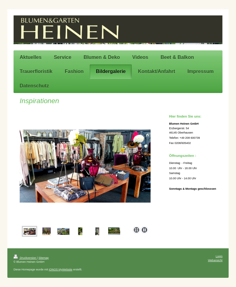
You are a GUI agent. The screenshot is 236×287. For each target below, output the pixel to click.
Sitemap (43, 257)
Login (219, 256)
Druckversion (25, 257)
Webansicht (215, 260)
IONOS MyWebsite (61, 269)
